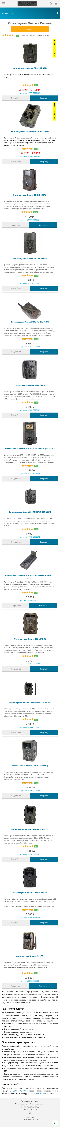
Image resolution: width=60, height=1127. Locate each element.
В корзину (44, 98)
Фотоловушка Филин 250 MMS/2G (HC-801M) (30, 512)
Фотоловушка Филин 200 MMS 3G (30, 639)
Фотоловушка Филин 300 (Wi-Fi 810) (30, 892)
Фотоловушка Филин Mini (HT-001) (30, 68)
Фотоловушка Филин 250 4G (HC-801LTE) (30, 829)
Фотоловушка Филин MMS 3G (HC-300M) (30, 131)
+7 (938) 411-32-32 (36, 1093)
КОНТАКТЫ (30, 1117)
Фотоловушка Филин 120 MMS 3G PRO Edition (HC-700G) (29, 576)
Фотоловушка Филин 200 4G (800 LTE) (30, 765)
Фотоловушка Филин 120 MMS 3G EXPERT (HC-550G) (30, 448)
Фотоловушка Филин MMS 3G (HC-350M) (30, 321)
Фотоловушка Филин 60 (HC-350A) (29, 195)
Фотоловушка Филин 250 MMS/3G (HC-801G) (30, 702)
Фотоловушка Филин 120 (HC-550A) (30, 258)
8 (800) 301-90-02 (19, 1090)
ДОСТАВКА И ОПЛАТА (30, 1119)
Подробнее (16, 98)
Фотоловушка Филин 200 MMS (30, 385)
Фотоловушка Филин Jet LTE (29, 956)
